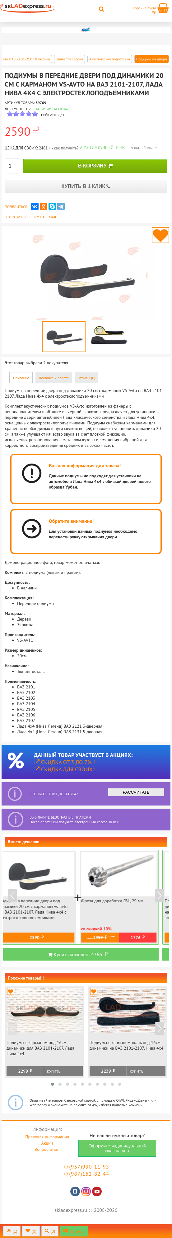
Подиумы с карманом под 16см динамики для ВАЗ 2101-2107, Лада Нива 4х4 (40, 1048)
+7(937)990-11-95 (86, 1166)
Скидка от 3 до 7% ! (64, 762)
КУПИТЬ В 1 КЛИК (86, 186)
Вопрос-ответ (47, 1149)
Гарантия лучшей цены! (102, 147)
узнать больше (144, 147)
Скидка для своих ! (65, 769)
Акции (47, 1143)
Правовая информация (47, 1137)
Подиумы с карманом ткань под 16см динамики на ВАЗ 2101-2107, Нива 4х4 (127, 1045)
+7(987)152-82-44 (86, 1173)
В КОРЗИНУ (95, 165)
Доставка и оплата (53, 378)
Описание (21, 378)
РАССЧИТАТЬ (136, 792)
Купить (53, 1071)
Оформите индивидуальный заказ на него (117, 1148)
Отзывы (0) (86, 378)
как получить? (66, 148)
